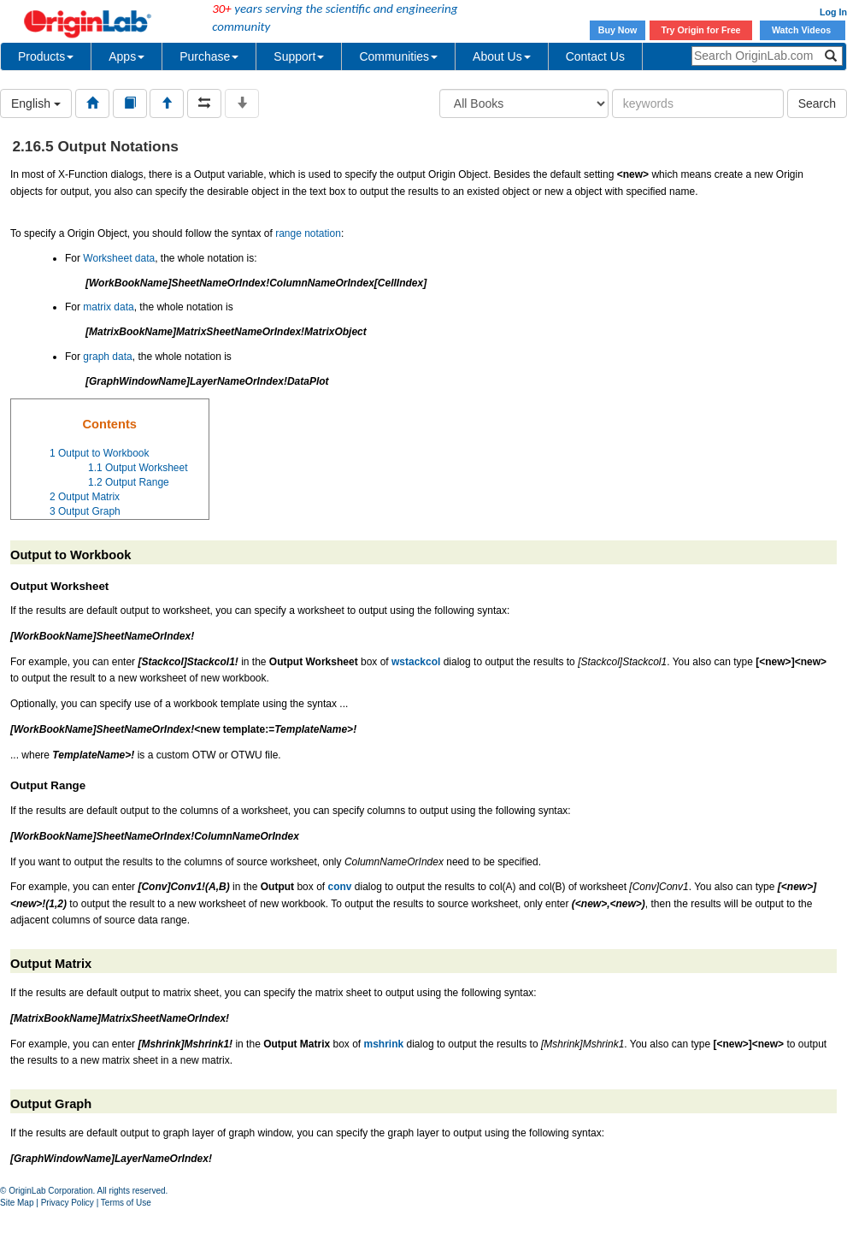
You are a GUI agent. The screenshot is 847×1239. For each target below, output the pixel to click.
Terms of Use (126, 1202)
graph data (107, 357)
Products (46, 56)
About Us (502, 56)
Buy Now (618, 30)
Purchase (208, 56)
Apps (126, 56)
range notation (308, 233)
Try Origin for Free (701, 30)
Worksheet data (119, 258)
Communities (398, 56)
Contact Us (595, 56)
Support (299, 56)
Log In (833, 12)
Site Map (16, 1202)
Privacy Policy (67, 1202)
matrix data (108, 307)
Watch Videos (802, 30)
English (36, 103)
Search (817, 103)
